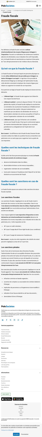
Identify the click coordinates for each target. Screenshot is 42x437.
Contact (3, 378)
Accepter (16, 434)
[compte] (37, 5)
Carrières (3, 383)
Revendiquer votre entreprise (8, 362)
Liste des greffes (5, 364)
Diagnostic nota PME (6, 342)
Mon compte (5, 394)
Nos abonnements (5, 381)
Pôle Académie (4, 366)
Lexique (3, 356)
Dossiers (3, 354)
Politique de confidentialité (7, 430)
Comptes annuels (5, 340)
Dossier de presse (5, 385)
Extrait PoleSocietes (6, 336)
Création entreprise (5, 331)
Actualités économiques (7, 352)
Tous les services (5, 329)
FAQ (2, 389)
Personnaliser (24, 434)
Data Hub (3, 360)
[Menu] (40, 5)
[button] (21, 325)
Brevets (3, 338)
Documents (4, 358)
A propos (3, 376)
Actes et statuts (5, 333)
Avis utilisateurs (5, 387)
